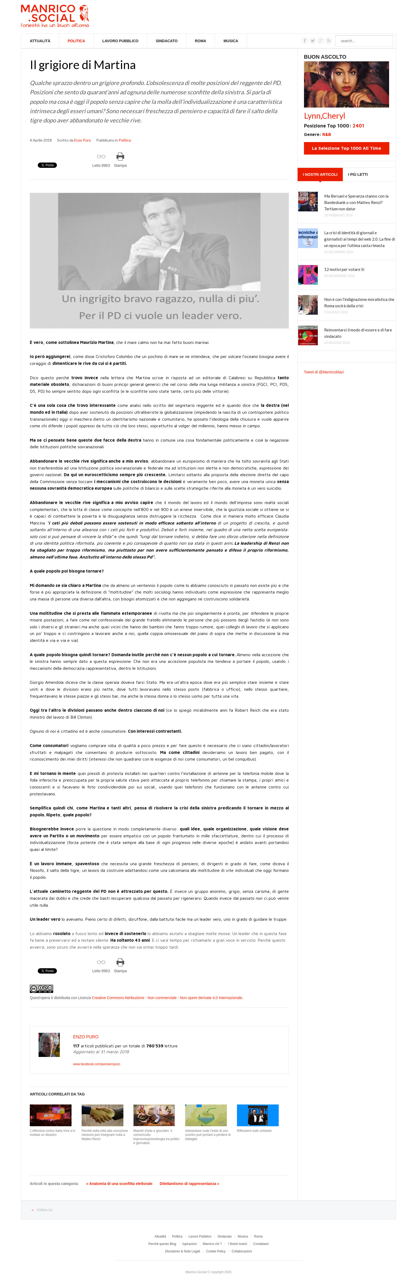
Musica (230, 41)
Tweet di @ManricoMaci (324, 372)
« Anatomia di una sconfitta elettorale (119, 1183)
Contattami (261, 1244)
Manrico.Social (67, 17)
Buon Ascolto (325, 57)
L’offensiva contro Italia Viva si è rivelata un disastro (52, 1133)
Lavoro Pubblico (120, 41)
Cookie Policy (216, 1251)
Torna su (44, 1210)
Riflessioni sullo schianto (254, 1131)
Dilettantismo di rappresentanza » (189, 1183)
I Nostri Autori (237, 1244)
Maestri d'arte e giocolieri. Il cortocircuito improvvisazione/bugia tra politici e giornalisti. (156, 1137)
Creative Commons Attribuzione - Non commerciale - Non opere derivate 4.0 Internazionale (167, 998)
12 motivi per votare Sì (344, 269)
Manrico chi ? (212, 1244)
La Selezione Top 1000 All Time (346, 148)
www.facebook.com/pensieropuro (96, 1064)
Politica (76, 41)
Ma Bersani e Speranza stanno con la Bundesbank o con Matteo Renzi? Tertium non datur (356, 202)
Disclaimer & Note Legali (182, 1251)
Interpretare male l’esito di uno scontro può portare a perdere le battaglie (208, 1135)
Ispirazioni (189, 1244)
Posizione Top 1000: (334, 126)
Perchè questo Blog (162, 1244)
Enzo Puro (82, 140)
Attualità (40, 41)
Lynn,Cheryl (324, 115)
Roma (200, 41)
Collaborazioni (242, 1251)
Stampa (120, 165)
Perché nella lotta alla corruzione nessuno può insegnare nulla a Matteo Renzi (105, 1135)
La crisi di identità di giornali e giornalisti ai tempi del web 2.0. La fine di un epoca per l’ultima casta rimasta (359, 239)
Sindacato (167, 41)
